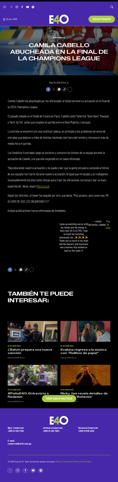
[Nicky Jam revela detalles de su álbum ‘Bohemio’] (85, 394)
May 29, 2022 (108, 224)
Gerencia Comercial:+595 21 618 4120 (88, 429)
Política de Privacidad (82, 461)
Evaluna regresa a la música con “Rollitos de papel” (83, 370)
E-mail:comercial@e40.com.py (19, 442)
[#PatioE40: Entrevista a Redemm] (32, 394)
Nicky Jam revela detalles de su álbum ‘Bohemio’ (84, 414)
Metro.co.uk (43, 186)
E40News (59, 37)
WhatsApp (101, 19)
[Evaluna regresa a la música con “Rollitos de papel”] (85, 351)
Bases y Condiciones (65, 461)
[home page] (59, 19)
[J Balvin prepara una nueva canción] (32, 351)
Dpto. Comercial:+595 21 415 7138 (16, 429)
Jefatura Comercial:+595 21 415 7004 (53, 429)
